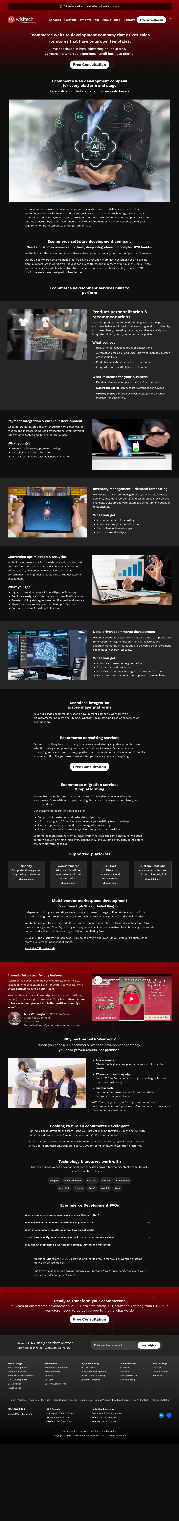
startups (119, 1167)
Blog (117, 20)
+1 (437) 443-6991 (63, 1498)
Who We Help (89, 20)
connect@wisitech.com (20, 1491)
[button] (26, 933)
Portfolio (70, 20)
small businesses (141, 1167)
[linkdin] (161, 1492)
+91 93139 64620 (110, 1498)
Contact (129, 20)
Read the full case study (40, 1005)
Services (55, 20)
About (106, 20)
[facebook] (169, 1492)
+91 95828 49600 (108, 1494)
